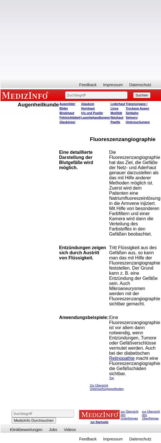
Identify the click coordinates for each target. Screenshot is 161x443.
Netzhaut (116, 117)
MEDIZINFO (26, 95)
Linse (114, 108)
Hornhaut (88, 108)
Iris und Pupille (92, 113)
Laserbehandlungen (95, 117)
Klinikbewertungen (26, 429)
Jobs (53, 429)
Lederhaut (117, 104)
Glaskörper (67, 122)
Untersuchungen (138, 122)
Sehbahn (132, 113)
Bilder (63, 108)
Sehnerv (132, 117)
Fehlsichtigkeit (70, 117)
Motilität (116, 113)
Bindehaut (66, 113)
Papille (115, 122)
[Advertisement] (81, 39)
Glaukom (87, 104)
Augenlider (67, 104)
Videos (70, 429)
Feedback (88, 85)
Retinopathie (122, 358)
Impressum (113, 85)
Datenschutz (140, 85)
